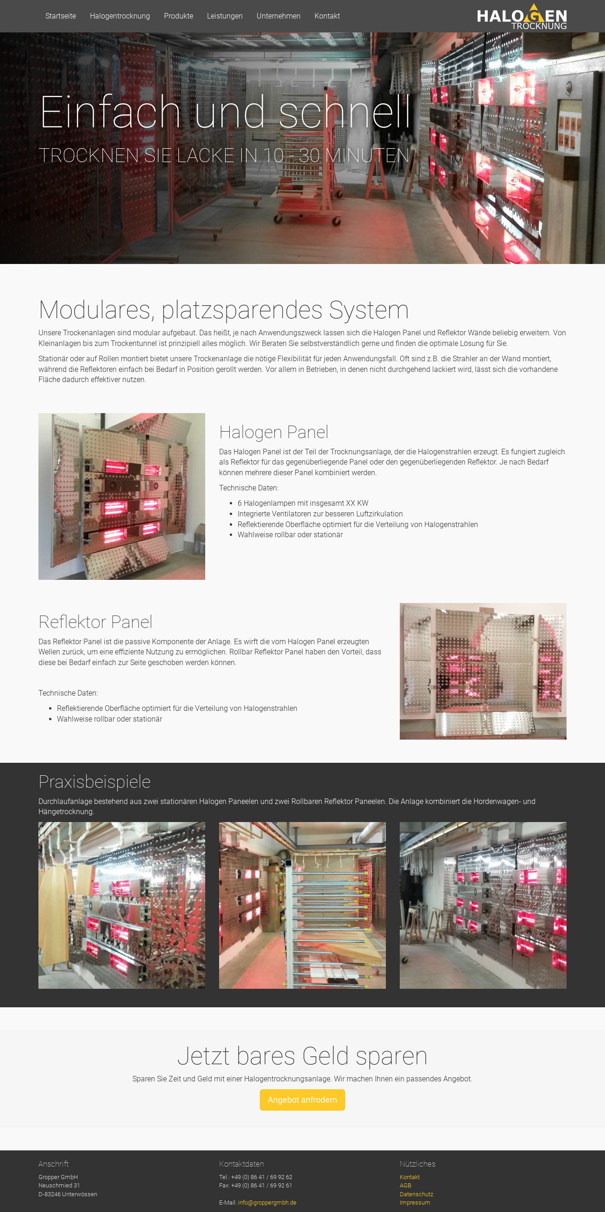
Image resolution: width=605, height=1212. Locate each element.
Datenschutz (416, 1194)
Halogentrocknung (120, 16)
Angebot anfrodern (302, 1100)
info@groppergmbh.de (267, 1202)
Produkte (178, 16)
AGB (405, 1185)
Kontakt (327, 16)
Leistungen (225, 16)
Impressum (415, 1202)
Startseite (60, 16)
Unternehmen (279, 16)
